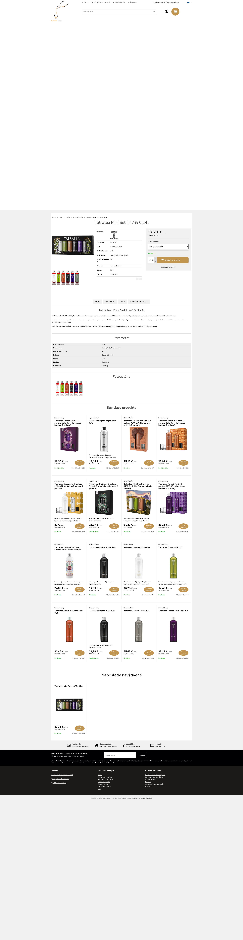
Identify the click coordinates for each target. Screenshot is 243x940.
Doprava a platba (104, 782)
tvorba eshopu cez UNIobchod (117, 798)
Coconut (153, 326)
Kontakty (148, 786)
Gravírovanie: (153, 241)
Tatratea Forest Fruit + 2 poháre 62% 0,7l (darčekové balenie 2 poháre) (67, 422)
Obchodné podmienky (105, 777)
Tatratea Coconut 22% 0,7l (137, 547)
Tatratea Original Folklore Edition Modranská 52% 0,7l (67, 548)
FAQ (99, 789)
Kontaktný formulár (104, 786)
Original (107, 326)
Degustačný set (107, 355)
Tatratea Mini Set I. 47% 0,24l (68, 686)
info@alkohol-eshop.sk (102, 2)
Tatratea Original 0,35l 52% (102, 547)
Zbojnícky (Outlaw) (119, 326)
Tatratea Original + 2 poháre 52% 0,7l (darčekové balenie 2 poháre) (103, 486)
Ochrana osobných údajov (154, 777)
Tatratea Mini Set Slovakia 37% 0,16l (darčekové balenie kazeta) (138, 486)
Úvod (86, 2)
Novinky (148, 782)
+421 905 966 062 (59, 783)
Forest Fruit (131, 326)
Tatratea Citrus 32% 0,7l (170, 547)
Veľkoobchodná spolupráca (154, 784)
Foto (123, 301)
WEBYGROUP (148, 798)
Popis (97, 301)
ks (153, 260)
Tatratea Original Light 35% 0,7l (102, 421)
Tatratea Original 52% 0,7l (102, 610)
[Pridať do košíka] (168, 260)
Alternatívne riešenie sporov (155, 775)
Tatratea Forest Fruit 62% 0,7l (173, 610)
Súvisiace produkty (138, 301)
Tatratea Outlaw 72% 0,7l (136, 610)
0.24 (103, 359)
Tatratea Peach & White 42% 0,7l (68, 611)
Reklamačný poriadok (105, 779)
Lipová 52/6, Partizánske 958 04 (62, 775)
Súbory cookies (150, 779)
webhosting (132, 798)
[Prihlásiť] (166, 11)
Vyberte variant (79, 463)
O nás (100, 775)
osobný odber (132, 2)
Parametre (110, 301)
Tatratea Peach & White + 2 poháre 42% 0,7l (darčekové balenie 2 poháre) (137, 422)
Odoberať (141, 755)
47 (103, 351)
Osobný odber (103, 784)
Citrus (101, 326)
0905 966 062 (120, 2)
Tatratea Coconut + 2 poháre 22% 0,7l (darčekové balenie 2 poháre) (68, 486)
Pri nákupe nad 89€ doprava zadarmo (166, 2)
